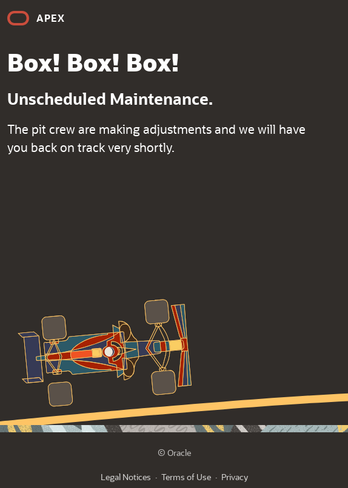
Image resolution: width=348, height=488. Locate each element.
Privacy (234, 477)
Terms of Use (186, 477)
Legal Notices (126, 477)
